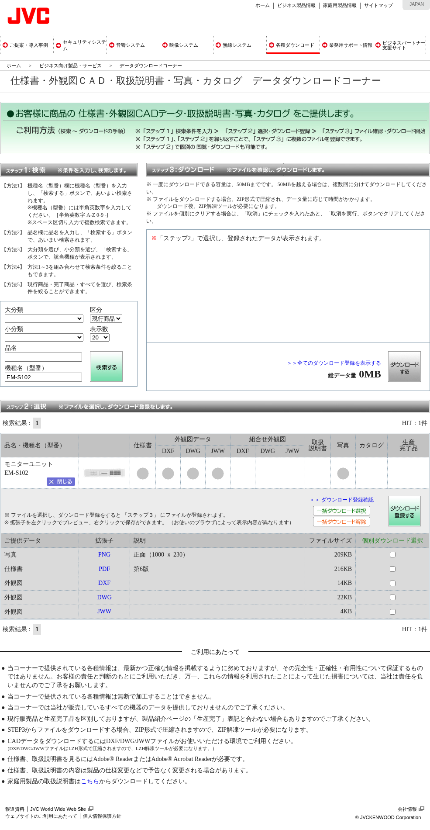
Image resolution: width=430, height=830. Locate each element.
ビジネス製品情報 (296, 5)
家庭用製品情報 (340, 5)
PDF (104, 569)
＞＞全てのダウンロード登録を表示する (334, 363)
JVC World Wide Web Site (58, 809)
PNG (104, 554)
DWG (104, 597)
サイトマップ (378, 5)
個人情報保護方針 (102, 816)
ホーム (262, 5)
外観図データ (193, 439)
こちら (90, 781)
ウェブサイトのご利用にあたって (41, 816)
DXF (104, 583)
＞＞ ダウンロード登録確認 (342, 500)
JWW (104, 611)
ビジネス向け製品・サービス (71, 65)
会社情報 (407, 809)
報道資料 (14, 809)
